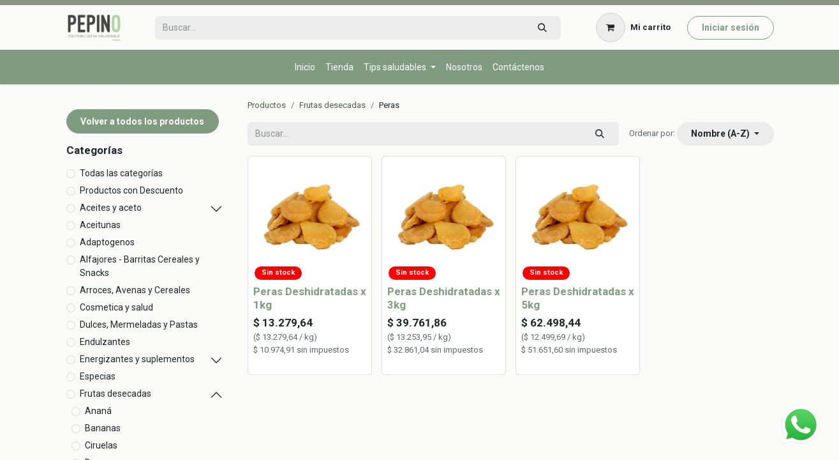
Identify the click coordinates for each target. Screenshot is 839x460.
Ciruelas (101, 445)
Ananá (98, 411)
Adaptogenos (107, 242)
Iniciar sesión (730, 27)
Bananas (103, 428)
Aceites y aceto (111, 208)
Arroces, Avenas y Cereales (135, 290)
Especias (97, 376)
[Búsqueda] (542, 28)
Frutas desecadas (115, 393)
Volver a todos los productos (142, 121)
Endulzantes (105, 342)
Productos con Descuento (131, 190)
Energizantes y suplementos (137, 359)
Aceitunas (100, 225)
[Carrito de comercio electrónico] (633, 27)
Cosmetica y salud (116, 307)
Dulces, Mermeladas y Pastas (139, 324)
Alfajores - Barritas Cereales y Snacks (140, 266)
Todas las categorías (121, 173)
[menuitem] (305, 67)
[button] (725, 134)
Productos (267, 105)
